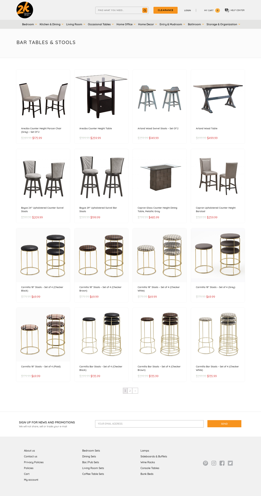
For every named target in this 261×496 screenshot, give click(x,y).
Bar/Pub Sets (90, 462)
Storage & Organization (222, 24)
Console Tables (149, 468)
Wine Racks (147, 462)
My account (31, 479)
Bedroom (28, 24)
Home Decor (146, 24)
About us (29, 450)
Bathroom (194, 24)
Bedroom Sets (91, 450)
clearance (165, 10)
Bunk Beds (146, 474)
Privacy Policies (34, 462)
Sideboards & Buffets (153, 456)
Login (187, 10)
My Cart (212, 10)
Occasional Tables (99, 24)
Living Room (74, 24)
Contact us (30, 456)
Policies (28, 468)
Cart (26, 474)
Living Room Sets (93, 468)
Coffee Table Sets (93, 474)
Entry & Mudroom (171, 24)
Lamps (144, 450)
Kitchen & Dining (50, 24)
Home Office (124, 24)
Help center (235, 10)
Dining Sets (89, 456)
